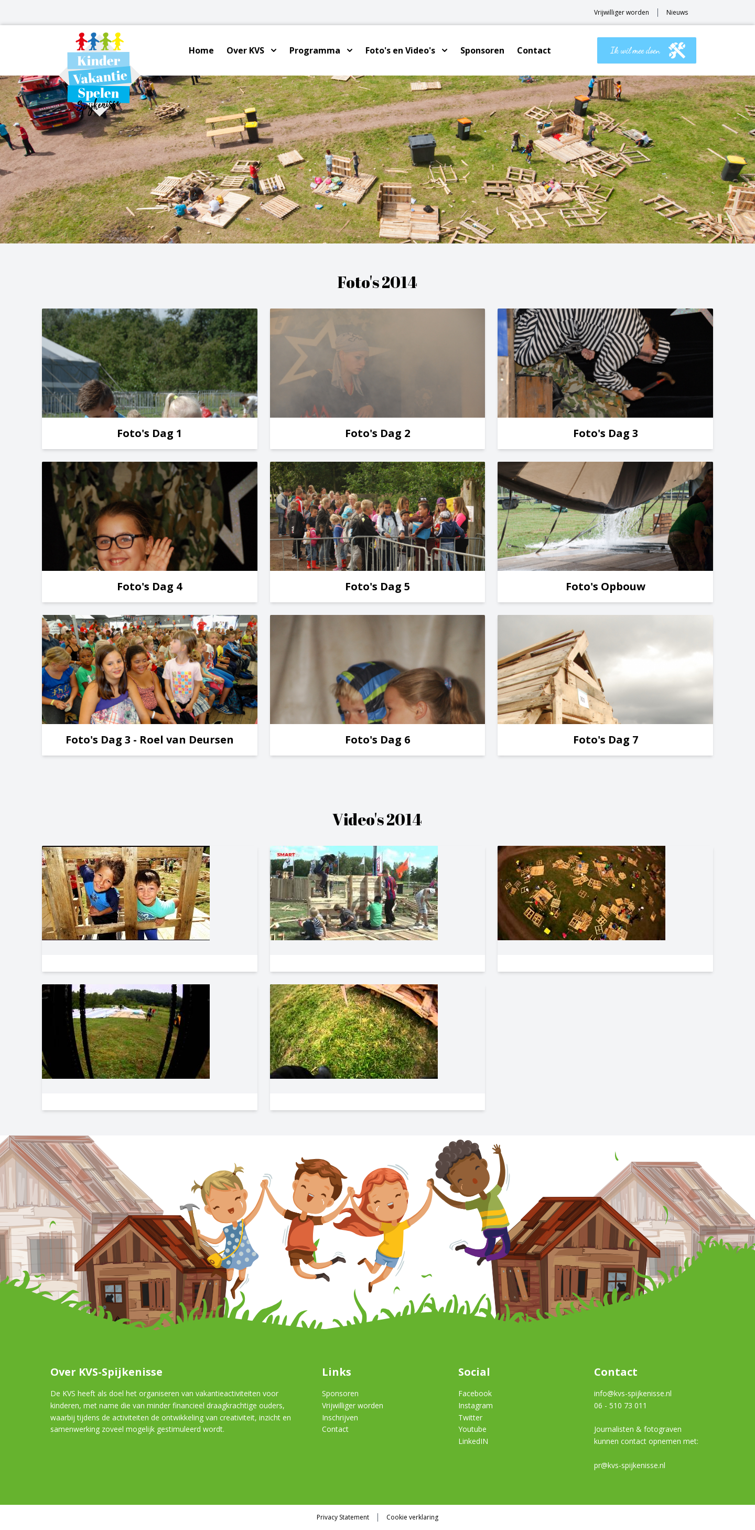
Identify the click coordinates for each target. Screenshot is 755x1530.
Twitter (470, 1417)
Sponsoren (482, 50)
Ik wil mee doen (647, 50)
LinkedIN (473, 1441)
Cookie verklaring (412, 1517)
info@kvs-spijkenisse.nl (633, 1393)
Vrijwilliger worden (621, 12)
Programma (314, 50)
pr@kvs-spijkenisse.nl (629, 1465)
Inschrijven (340, 1417)
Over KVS (245, 50)
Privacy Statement (343, 1517)
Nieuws (677, 12)
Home (201, 50)
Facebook (475, 1393)
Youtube (472, 1429)
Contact (534, 50)
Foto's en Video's (400, 50)
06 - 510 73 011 (620, 1405)
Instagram (475, 1405)
